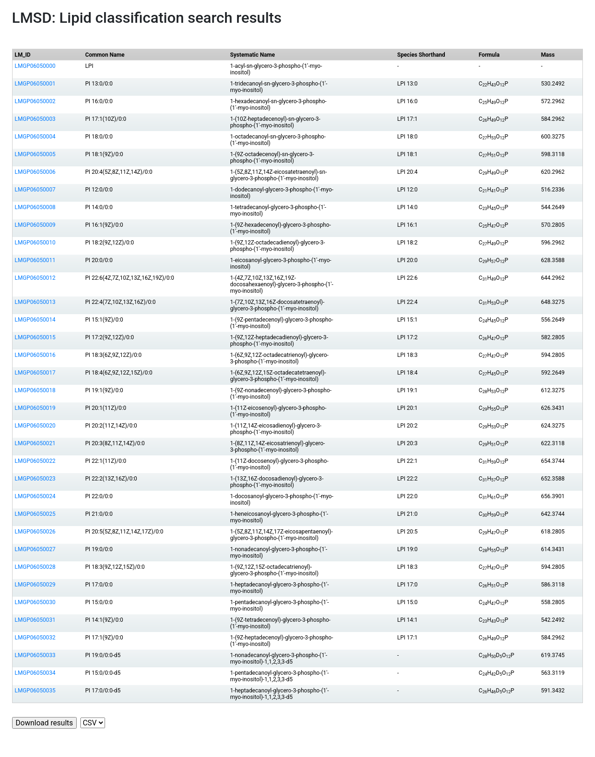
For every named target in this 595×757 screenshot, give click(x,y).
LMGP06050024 (35, 496)
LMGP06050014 (35, 319)
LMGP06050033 (35, 655)
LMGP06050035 (35, 690)
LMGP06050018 (35, 390)
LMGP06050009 (35, 225)
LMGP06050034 (35, 673)
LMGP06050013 (35, 302)
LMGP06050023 (35, 478)
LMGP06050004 (35, 136)
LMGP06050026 (35, 531)
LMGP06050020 (35, 425)
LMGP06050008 (35, 207)
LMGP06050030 (35, 602)
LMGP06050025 (35, 514)
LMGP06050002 (35, 101)
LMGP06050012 (35, 278)
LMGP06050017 (35, 372)
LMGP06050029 (35, 584)
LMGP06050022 (35, 461)
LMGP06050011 (35, 260)
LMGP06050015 (35, 337)
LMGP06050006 (35, 172)
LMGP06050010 (35, 242)
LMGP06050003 (35, 119)
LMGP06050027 (35, 549)
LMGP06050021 (35, 443)
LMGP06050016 (35, 355)
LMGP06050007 (35, 189)
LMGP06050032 (35, 637)
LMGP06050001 (35, 83)
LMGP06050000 (35, 66)
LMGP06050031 (35, 620)
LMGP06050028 (35, 567)
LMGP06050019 (35, 408)
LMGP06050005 (35, 154)
